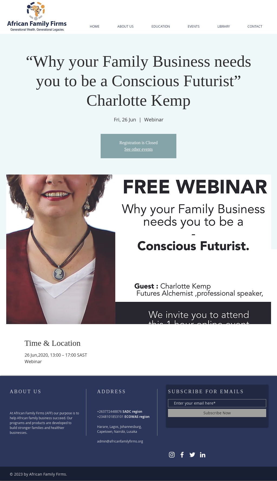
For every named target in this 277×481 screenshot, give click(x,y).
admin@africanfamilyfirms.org (120, 441)
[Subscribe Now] (217, 413)
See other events (138, 149)
